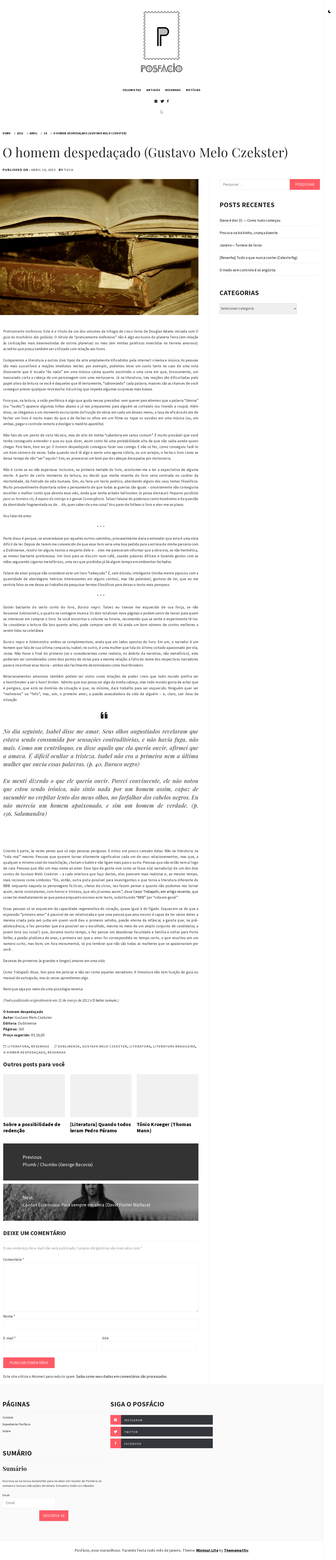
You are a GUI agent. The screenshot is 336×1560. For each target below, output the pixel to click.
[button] (329, 11)
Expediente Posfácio (16, 1424)
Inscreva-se (54, 1515)
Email (6, 1495)
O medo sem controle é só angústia (248, 270)
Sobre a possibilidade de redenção (31, 1127)
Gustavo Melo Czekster (104, 1046)
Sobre (7, 1431)
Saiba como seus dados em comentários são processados (121, 1376)
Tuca (68, 169)
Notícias (193, 90)
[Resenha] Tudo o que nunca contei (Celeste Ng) (259, 257)
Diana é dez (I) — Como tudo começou (250, 220)
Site (105, 1338)
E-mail (9, 1338)
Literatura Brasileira (174, 1046)
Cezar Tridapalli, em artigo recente (161, 891)
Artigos (153, 90)
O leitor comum (105, 1000)
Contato (8, 1417)
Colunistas (132, 90)
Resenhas (173, 90)
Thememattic (236, 1550)
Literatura (18, 1046)
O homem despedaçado (24, 1052)
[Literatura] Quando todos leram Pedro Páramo (100, 1127)
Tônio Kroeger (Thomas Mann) (164, 1127)
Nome (9, 1316)
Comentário (13, 1259)
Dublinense (69, 1046)
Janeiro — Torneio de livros (241, 245)
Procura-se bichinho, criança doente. (249, 232)
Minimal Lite (207, 1550)
